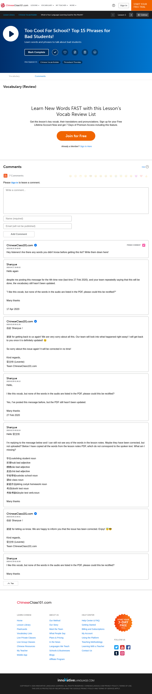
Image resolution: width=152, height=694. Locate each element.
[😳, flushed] (75, 176)
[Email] (37, 226)
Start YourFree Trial (142, 5)
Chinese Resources (26, 646)
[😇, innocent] (121, 176)
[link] (131, 15)
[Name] (37, 218)
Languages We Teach (59, 646)
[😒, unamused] (85, 176)
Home (19, 620)
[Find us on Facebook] (128, 647)
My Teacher (61, 5)
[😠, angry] (95, 176)
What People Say (57, 633)
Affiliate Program (57, 659)
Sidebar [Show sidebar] (144, 15)
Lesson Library (9, 15)
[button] (113, 5)
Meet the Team (56, 629)
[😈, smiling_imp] (136, 176)
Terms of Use (125, 686)
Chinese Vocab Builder (28, 15)
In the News (54, 642)
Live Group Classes (26, 642)
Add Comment (19, 234)
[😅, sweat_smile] (105, 176)
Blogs (51, 655)
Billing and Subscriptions (93, 629)
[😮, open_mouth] (131, 176)
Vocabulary (46, 5)
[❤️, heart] (141, 176)
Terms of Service (106, 688)
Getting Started (89, 625)
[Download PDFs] (85, 52)
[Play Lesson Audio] (11, 33)
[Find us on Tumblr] (116, 653)
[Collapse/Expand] (76, 167)
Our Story (53, 625)
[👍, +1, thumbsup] (146, 176)
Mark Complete (36, 52)
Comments (40, 76)
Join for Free (76, 136)
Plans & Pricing (56, 638)
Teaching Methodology (92, 642)
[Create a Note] (75, 52)
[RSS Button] (5, 175)
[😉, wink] (110, 176)
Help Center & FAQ (91, 620)
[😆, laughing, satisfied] (100, 176)
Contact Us (87, 650)
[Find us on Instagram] (122, 653)
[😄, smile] (70, 176)
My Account (87, 633)
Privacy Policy (111, 686)
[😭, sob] (115, 176)
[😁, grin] (80, 176)
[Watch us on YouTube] (122, 647)
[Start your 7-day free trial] (123, 623)
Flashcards (22, 629)
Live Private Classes (26, 638)
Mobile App (22, 655)
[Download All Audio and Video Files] (95, 52)
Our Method (54, 620)
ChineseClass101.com (94, 686)
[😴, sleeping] (126, 176)
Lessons (34, 5)
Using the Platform (90, 638)
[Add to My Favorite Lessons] (65, 52)
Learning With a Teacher (93, 646)
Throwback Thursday (72, 62)
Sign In (123, 5)
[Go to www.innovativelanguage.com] (76, 680)
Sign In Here (86, 146)
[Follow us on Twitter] (116, 647)
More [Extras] (72, 5)
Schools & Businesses (59, 650)
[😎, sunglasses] (90, 176)
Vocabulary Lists (24, 633)
